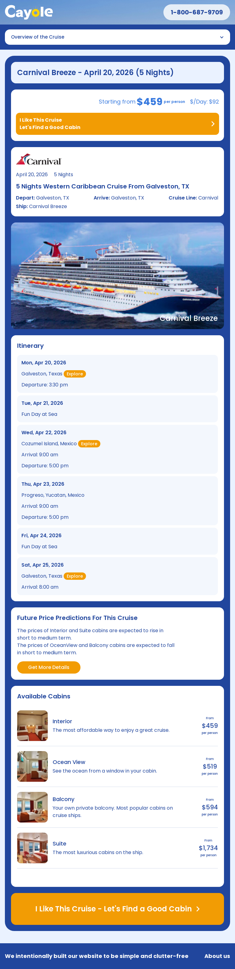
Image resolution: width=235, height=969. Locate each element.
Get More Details (48, 667)
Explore (75, 374)
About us (217, 956)
